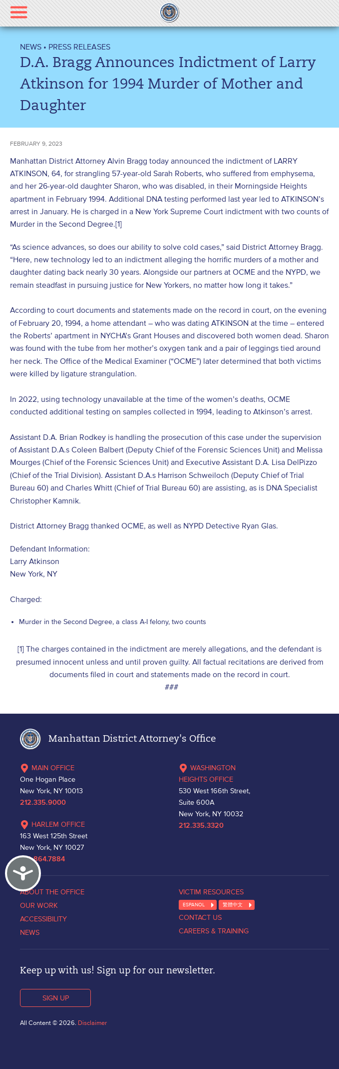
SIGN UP (55, 998)
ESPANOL (194, 904)
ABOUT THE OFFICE (52, 892)
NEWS (30, 46)
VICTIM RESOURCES (211, 892)
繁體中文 (233, 904)
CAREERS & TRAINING (214, 931)
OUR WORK (39, 905)
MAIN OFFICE (47, 768)
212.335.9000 (43, 802)
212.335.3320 (201, 825)
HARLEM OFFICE (52, 824)
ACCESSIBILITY (43, 919)
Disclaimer (92, 1022)
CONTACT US (200, 917)
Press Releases (79, 46)
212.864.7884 (42, 859)
